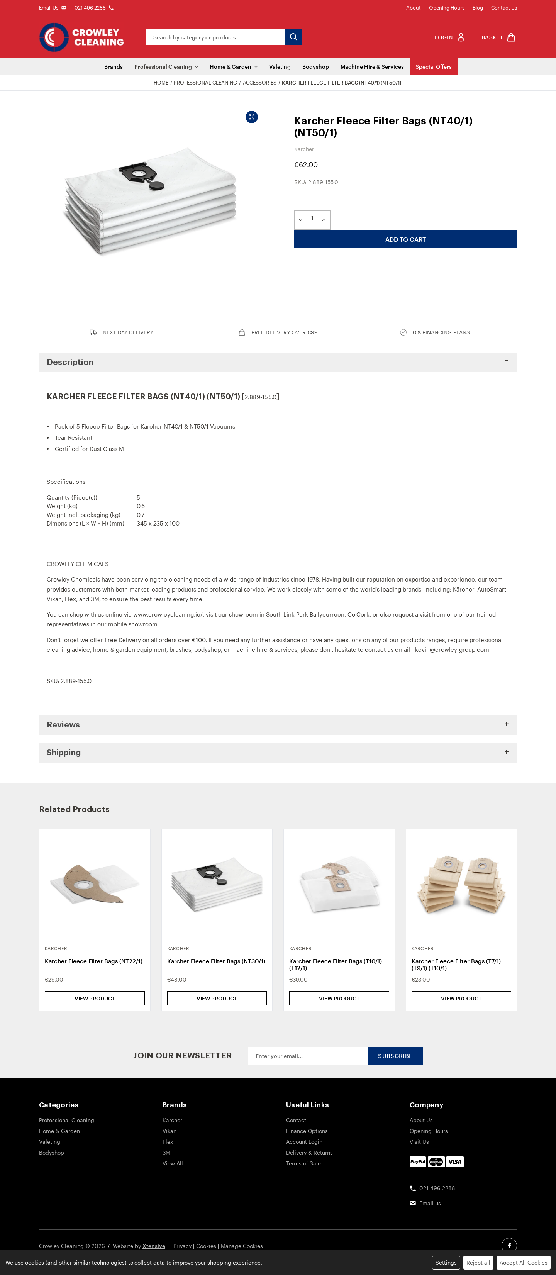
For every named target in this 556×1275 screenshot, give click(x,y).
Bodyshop (315, 66)
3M (95, 598)
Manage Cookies (242, 1246)
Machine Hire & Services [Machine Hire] (372, 66)
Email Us (48, 8)
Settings (446, 1262)
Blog (478, 8)
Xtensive (153, 1246)
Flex (70, 598)
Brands (113, 66)
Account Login (304, 1141)
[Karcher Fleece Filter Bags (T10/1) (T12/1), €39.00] (339, 884)
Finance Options (307, 1130)
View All (173, 1163)
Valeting (280, 66)
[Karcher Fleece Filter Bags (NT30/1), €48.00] (217, 884)
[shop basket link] (497, 37)
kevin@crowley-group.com (452, 649)
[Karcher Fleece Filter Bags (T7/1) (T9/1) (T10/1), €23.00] (461, 884)
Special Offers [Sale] (433, 66)
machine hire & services (264, 649)
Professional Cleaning (166, 66)
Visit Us (419, 1141)
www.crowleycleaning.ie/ (168, 614)
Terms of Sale (303, 1163)
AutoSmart (491, 589)
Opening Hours (446, 8)
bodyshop (207, 649)
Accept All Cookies (524, 1262)
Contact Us (504, 8)
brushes (180, 649)
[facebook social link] (509, 1245)
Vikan (54, 598)
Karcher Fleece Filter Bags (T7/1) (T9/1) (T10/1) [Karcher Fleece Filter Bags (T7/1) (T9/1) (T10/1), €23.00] (456, 965)
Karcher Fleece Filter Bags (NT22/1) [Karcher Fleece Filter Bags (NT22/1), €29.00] (93, 961)
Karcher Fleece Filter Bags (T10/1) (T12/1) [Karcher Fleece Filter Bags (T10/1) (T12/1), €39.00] (335, 965)
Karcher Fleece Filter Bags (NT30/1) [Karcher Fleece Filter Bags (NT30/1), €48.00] (216, 961)
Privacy (182, 1246)
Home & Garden (234, 66)
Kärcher (463, 589)
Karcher (172, 1120)
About (413, 8)
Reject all (478, 1262)
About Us (421, 1120)
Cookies (206, 1246)
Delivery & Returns (309, 1152)
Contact (296, 1120)
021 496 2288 (90, 8)
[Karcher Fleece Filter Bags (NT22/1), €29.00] (94, 884)
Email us (430, 1203)
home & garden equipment (129, 649)
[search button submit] (293, 37)
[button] (278, 363)
